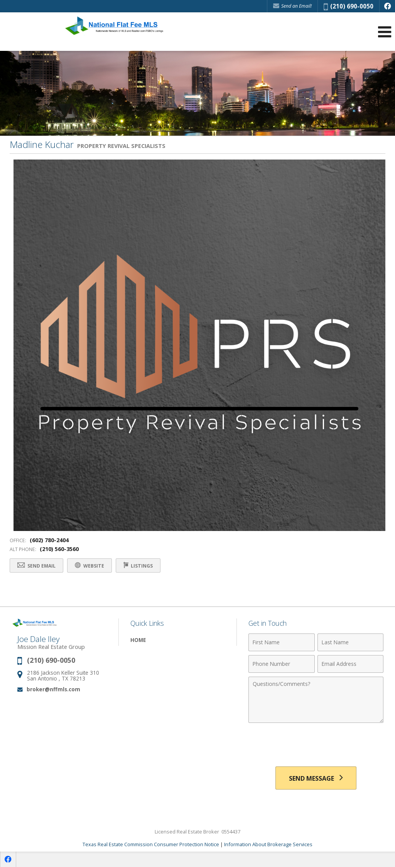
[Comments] (315, 700)
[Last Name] (350, 642)
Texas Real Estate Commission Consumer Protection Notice (151, 844)
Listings (138, 565)
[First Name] (281, 642)
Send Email (36, 565)
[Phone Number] (281, 664)
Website (90, 565)
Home (138, 640)
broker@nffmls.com (53, 689)
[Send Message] (315, 778)
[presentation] (316, 746)
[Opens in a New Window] (387, 6)
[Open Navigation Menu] (384, 32)
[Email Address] (350, 664)
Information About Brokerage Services (268, 844)
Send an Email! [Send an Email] (292, 6)
